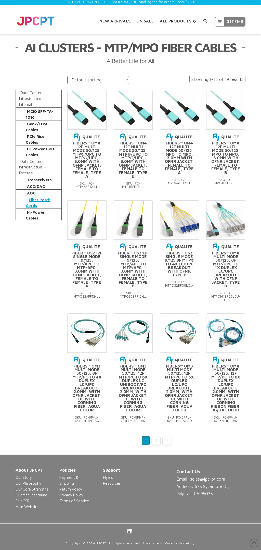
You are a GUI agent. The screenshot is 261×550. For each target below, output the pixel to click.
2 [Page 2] (156, 440)
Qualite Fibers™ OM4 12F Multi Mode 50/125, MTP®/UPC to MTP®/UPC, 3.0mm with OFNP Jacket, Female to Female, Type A (86, 156)
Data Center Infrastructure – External (32, 167)
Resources (112, 483)
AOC (31, 193)
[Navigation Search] (205, 20)
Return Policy (70, 489)
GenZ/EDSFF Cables (38, 126)
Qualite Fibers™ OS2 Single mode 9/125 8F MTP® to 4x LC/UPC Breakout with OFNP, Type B (179, 260)
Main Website (27, 506)
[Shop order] (98, 80)
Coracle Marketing (180, 543)
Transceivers (39, 179)
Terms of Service (74, 500)
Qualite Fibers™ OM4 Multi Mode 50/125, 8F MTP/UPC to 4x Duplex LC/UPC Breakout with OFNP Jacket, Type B (226, 266)
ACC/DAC (36, 186)
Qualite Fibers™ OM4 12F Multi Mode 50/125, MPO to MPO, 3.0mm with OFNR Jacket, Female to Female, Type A (179, 155)
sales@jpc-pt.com (207, 479)
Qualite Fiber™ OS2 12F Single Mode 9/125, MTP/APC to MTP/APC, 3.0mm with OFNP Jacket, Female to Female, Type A (86, 266)
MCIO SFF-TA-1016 (40, 114)
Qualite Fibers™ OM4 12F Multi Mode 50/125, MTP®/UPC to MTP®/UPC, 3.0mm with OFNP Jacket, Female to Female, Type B (133, 156)
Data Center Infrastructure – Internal (32, 98)
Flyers (108, 477)
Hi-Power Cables (35, 215)
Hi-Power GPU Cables (40, 151)
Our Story (24, 477)
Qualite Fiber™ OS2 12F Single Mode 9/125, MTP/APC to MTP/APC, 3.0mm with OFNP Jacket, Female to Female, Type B (133, 266)
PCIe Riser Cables (36, 139)
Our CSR (23, 500)
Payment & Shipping (69, 480)
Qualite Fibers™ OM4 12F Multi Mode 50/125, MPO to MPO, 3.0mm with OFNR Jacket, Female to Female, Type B (225, 155)
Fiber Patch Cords (38, 202)
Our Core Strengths (32, 489)
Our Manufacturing (31, 495)
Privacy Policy (71, 495)
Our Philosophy (28, 483)
